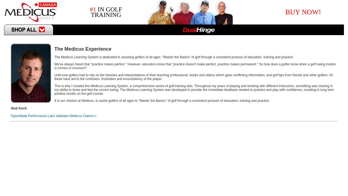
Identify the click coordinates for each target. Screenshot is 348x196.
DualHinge (198, 29)
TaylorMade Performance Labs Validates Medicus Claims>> (53, 116)
